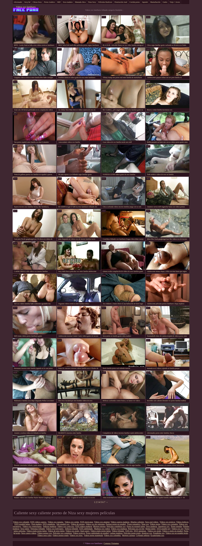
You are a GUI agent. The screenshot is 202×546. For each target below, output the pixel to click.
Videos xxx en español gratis (177, 533)
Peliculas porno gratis (132, 533)
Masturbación (155, 2)
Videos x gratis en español (172, 531)
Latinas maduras (116, 533)
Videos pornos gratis (60, 535)
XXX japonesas (140, 531)
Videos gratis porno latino (37, 531)
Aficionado (18, 2)
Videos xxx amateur (102, 522)
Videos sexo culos (44, 535)
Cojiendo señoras (143, 535)
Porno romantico (133, 524)
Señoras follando (71, 529)
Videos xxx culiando (21, 522)
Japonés (145, 2)
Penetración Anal (121, 2)
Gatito (165, 2)
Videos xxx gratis (72, 531)
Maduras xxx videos (102, 529)
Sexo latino (24, 529)
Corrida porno (134, 2)
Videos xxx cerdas (72, 522)
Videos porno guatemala (93, 535)
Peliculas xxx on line (136, 529)
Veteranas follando (37, 529)
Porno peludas (176, 526)
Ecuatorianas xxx (157, 535)
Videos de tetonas (78, 524)
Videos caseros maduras (120, 522)
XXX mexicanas (86, 522)
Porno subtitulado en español (97, 533)
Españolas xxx (159, 533)
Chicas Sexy (37, 2)
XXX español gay (163, 529)
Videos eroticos (79, 533)
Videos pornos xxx (44, 533)
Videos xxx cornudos (169, 524)
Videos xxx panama (56, 522)
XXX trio (129, 531)
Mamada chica (80, 2)
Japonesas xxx (164, 526)
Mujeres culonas (128, 535)
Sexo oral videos (152, 522)
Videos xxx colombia (112, 535)
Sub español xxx (63, 524)
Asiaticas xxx (147, 533)
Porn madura (36, 524)
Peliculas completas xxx (116, 526)
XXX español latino (22, 524)
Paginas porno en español (116, 524)
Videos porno (155, 524)
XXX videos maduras (83, 526)
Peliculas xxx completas (62, 533)
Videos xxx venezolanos (32, 526)
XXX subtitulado (86, 529)
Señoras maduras (49, 526)
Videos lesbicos (182, 522)
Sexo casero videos (28, 533)
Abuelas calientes (137, 522)
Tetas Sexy (92, 2)
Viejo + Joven (175, 2)
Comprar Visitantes (111, 543)
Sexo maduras (151, 526)
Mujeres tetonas (99, 526)
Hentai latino (150, 529)
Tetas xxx (145, 524)
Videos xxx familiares (26, 7)
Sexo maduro (68, 2)
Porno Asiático (49, 2)
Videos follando (118, 531)
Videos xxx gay (177, 529)
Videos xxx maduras (119, 529)
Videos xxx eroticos (167, 522)
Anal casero (84, 531)
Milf (58, 2)
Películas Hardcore (105, 2)
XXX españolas (49, 524)
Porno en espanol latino (136, 526)
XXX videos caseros (38, 522)
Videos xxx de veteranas (95, 524)
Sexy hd (27, 2)
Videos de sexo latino (56, 531)
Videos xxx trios (76, 535)
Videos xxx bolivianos (55, 529)
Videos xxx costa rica (65, 526)
